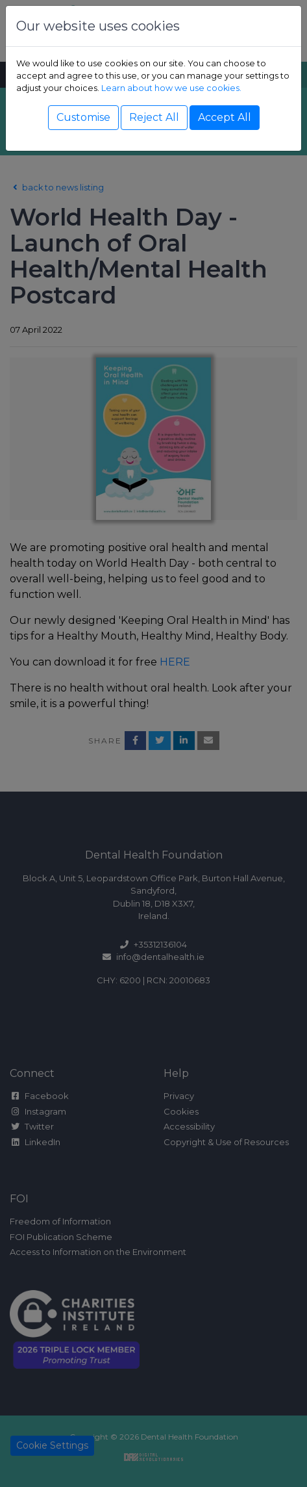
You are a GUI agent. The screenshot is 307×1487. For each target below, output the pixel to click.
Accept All (224, 117)
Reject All (154, 117)
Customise (83, 117)
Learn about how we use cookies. (171, 88)
